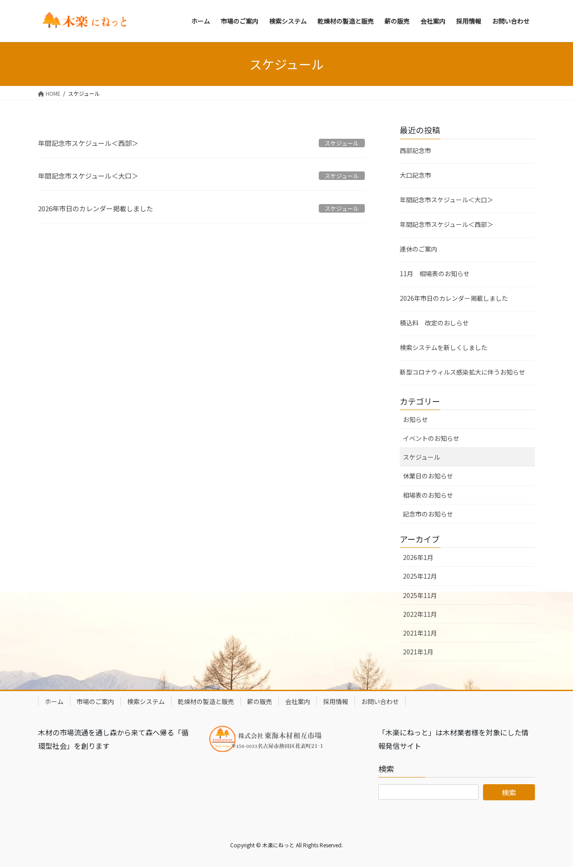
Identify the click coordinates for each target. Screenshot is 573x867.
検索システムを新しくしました (443, 347)
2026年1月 (418, 557)
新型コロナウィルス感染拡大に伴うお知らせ (462, 371)
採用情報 (335, 701)
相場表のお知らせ (428, 495)
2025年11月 (420, 595)
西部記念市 (415, 150)
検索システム (146, 701)
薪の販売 (259, 701)
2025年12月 (420, 576)
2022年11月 (420, 614)
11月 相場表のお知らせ (435, 273)
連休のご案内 (418, 248)
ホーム (54, 701)
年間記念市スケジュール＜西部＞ (88, 143)
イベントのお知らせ (431, 438)
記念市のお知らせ (428, 513)
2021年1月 (418, 651)
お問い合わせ (380, 701)
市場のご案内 (95, 701)
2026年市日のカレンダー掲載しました (95, 208)
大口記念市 (415, 175)
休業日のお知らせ (428, 475)
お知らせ (415, 419)
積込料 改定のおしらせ (434, 322)
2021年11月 (420, 632)
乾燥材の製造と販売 (206, 701)
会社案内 (297, 701)
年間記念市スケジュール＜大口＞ (88, 175)
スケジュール (421, 457)
